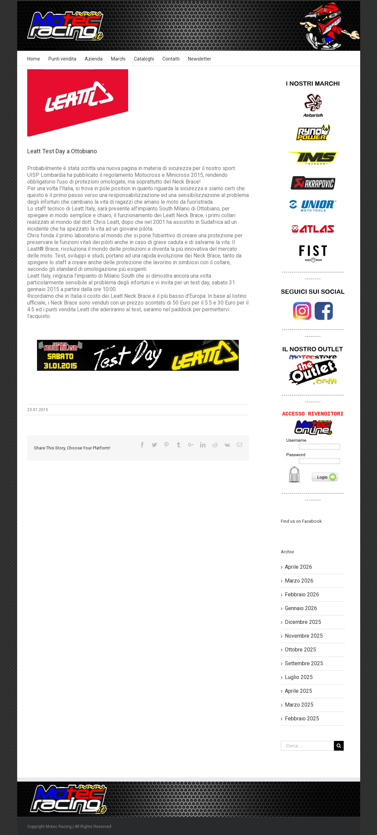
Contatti (171, 59)
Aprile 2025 (298, 691)
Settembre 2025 (304, 663)
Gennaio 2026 (301, 608)
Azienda (94, 59)
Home (33, 59)
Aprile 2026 (298, 567)
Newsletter (199, 59)
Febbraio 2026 (302, 594)
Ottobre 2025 (300, 649)
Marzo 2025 (299, 705)
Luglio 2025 (299, 677)
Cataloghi (144, 59)
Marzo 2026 (299, 581)
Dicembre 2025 (303, 622)
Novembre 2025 (304, 636)
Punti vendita (62, 59)
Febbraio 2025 (302, 718)
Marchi (118, 59)
